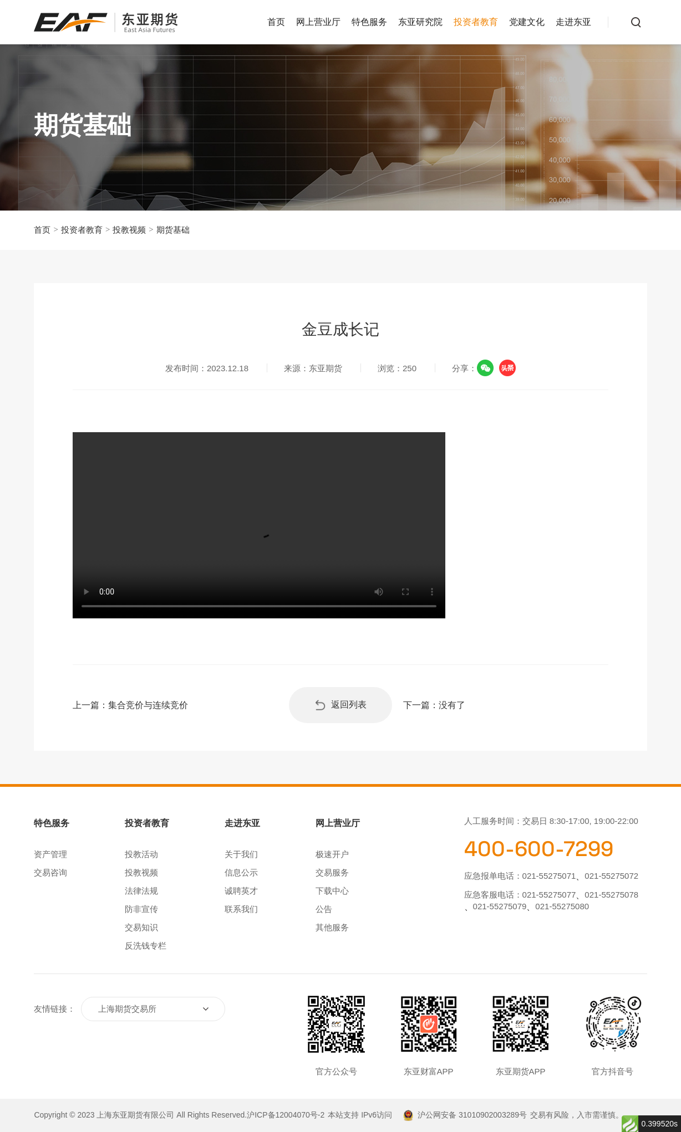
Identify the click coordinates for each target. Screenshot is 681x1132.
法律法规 (141, 890)
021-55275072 (611, 875)
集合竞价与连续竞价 (148, 705)
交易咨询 (50, 872)
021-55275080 (562, 906)
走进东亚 (573, 22)
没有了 (452, 705)
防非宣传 (141, 909)
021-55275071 (549, 875)
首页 (276, 22)
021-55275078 (611, 894)
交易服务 (332, 872)
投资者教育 (476, 22)
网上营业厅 (318, 22)
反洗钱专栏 (145, 945)
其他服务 (332, 927)
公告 (324, 909)
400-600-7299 (538, 849)
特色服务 (369, 22)
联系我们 (241, 909)
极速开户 (332, 854)
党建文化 (527, 22)
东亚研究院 (420, 22)
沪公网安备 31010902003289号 (472, 1114)
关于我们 (241, 854)
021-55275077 (549, 894)
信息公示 (241, 872)
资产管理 (50, 854)
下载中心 (332, 890)
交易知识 (141, 927)
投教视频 (129, 230)
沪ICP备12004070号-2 (285, 1114)
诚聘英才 (241, 890)
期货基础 (173, 230)
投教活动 (141, 854)
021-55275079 (500, 906)
